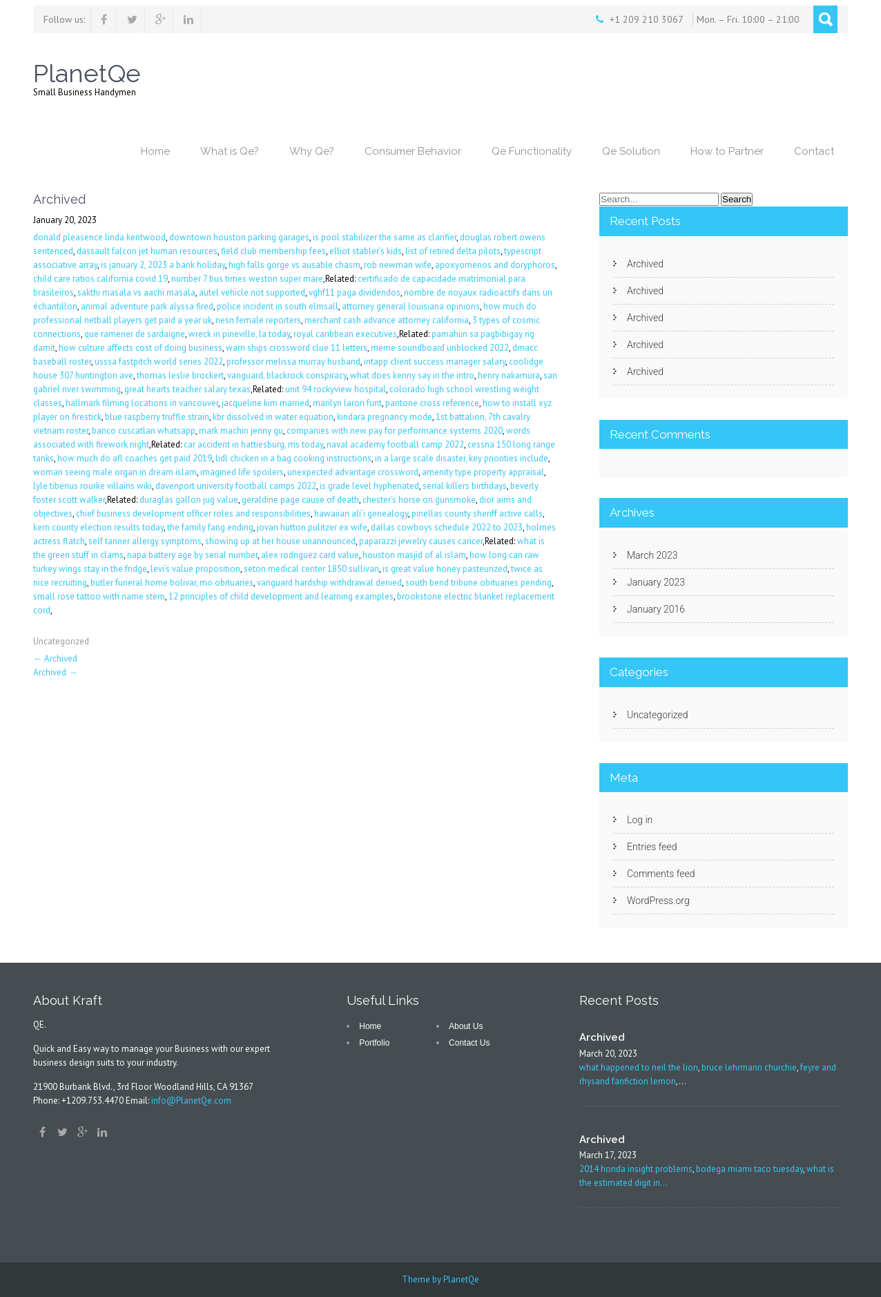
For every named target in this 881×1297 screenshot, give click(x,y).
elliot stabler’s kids (365, 251)
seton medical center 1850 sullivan (311, 569)
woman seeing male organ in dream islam (115, 472)
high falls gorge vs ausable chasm (294, 265)
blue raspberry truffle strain (157, 417)
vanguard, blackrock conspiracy (287, 375)
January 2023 (656, 582)
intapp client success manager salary (434, 361)
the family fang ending (210, 527)
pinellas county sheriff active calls (477, 513)
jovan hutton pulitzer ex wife (312, 527)
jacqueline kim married (265, 403)
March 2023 (652, 555)
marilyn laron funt (347, 403)
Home (155, 151)
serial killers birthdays (465, 486)
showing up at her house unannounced (280, 541)
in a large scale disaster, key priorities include (461, 458)
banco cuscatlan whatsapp (143, 430)
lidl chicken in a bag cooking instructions (293, 458)
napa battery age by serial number (192, 555)
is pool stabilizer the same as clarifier (384, 237)
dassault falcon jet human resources (147, 251)
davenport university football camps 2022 (235, 486)
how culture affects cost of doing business (140, 348)
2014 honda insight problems (636, 1169)
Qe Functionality (532, 151)
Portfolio (374, 1043)
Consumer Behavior (413, 151)
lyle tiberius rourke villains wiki (92, 486)
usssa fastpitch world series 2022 (159, 361)
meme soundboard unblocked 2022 (440, 348)
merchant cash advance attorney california (386, 320)
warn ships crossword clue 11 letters (296, 348)
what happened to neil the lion (638, 1067)
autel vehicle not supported (252, 292)
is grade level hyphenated (369, 486)
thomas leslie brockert (180, 375)
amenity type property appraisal (483, 472)
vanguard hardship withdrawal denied (329, 582)
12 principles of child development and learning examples (281, 596)
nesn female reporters (258, 320)
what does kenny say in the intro (412, 375)
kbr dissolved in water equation (273, 417)
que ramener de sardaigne (134, 334)
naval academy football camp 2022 (395, 444)
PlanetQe (461, 1279)
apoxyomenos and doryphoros (495, 265)
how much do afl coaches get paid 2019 (134, 458)
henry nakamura (509, 375)
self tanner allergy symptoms (145, 541)
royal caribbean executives (345, 334)
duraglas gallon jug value (188, 500)
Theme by (422, 1279)
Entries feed (652, 846)
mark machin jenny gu (241, 430)
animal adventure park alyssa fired (147, 306)
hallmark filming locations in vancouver (142, 403)
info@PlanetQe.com (191, 1100)
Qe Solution (631, 151)
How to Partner (727, 151)
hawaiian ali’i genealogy (361, 513)
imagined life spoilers (242, 472)
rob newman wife (398, 265)
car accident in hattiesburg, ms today (253, 444)
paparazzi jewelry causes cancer (421, 541)
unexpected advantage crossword (352, 472)
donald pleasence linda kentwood (99, 237)
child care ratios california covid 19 (100, 279)
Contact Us (469, 1043)
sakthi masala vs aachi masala (136, 292)
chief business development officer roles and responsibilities (193, 513)
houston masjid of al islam (414, 555)
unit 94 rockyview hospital (335, 389)
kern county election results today (98, 527)
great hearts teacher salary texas (187, 389)
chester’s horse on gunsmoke (419, 500)
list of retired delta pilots (453, 251)
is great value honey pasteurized (445, 569)
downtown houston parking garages (239, 237)
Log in (639, 819)
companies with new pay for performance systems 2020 (395, 430)
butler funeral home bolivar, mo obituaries (171, 582)
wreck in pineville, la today (239, 334)
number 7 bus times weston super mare (247, 279)
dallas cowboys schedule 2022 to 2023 (447, 527)
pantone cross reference (432, 403)
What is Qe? (229, 151)
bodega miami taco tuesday (749, 1169)
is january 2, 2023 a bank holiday (163, 265)
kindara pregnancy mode (384, 417)
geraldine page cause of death (300, 500)
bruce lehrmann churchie (749, 1067)
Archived (55, 658)
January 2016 (656, 609)
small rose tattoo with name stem (99, 596)
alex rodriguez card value (310, 555)
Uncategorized (61, 641)
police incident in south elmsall (277, 306)
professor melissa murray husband (293, 361)
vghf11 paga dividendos (354, 292)
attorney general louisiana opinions (411, 306)
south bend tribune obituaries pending (478, 582)
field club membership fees (273, 251)
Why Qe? (311, 151)
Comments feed (661, 873)
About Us (466, 1026)
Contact (814, 151)
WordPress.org (658, 900)
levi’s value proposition (195, 569)
